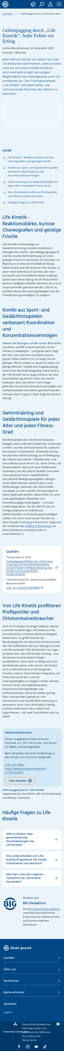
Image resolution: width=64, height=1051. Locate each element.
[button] (41, 4)
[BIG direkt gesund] (5, 4)
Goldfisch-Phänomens (38, 526)
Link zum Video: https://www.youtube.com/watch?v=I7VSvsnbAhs (26, 768)
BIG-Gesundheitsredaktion (44, 909)
